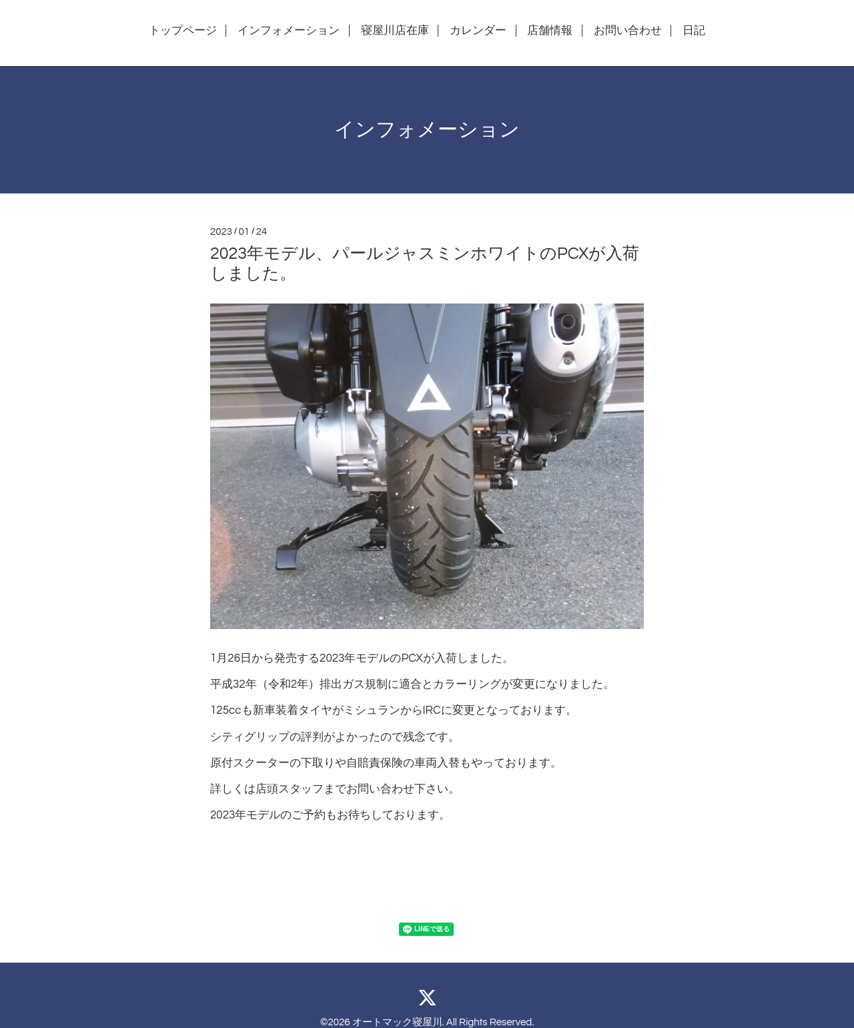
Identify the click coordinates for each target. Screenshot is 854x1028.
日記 (694, 31)
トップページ (183, 31)
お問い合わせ (628, 31)
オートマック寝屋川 (397, 1022)
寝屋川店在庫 (395, 31)
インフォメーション (289, 31)
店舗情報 (549, 31)
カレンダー (478, 31)
